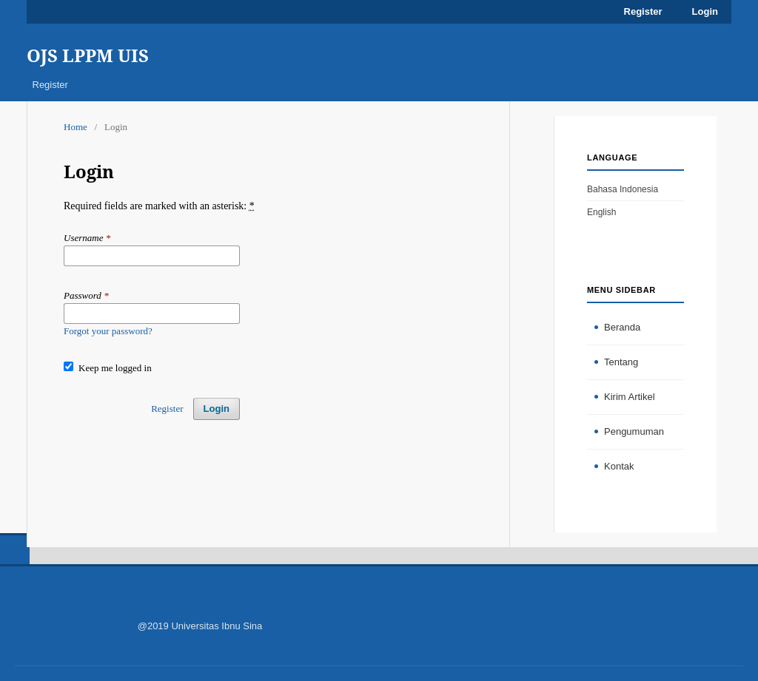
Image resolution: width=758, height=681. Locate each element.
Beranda (622, 327)
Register (50, 84)
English (601, 212)
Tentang (621, 361)
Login (705, 11)
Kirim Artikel (629, 396)
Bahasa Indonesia (622, 189)
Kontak (619, 466)
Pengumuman (634, 431)
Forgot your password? (108, 330)
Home (75, 126)
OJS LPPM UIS (88, 55)
